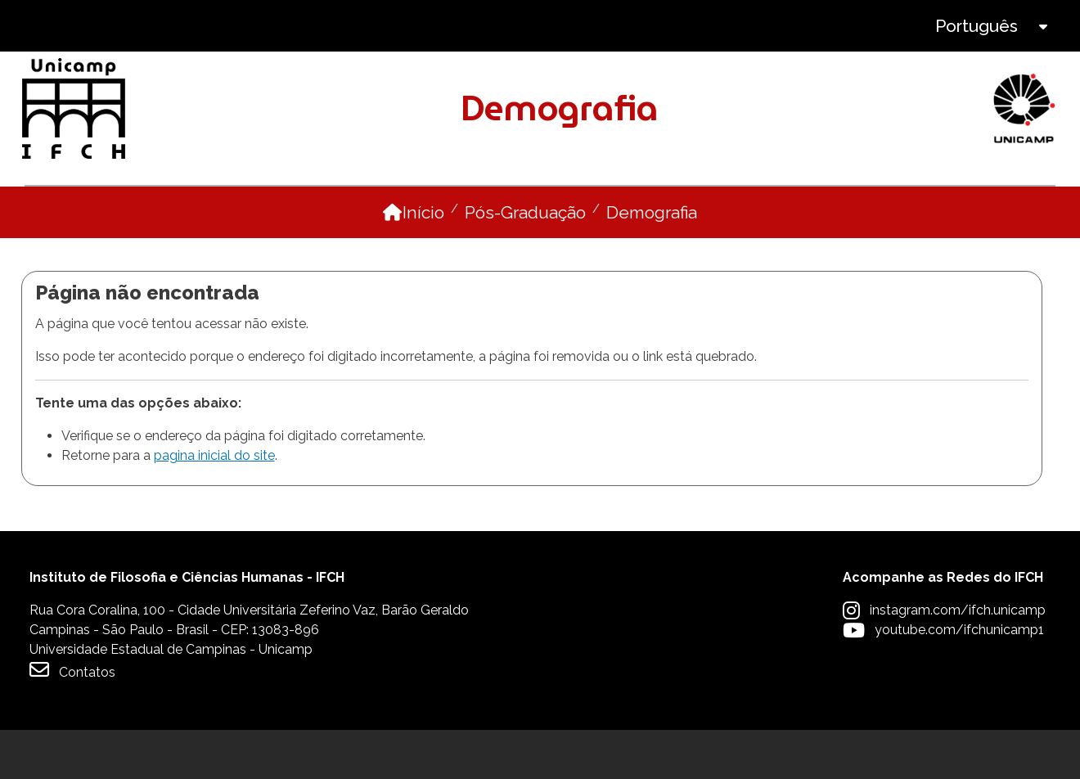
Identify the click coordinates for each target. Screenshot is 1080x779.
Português (976, 26)
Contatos (72, 719)
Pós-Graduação (525, 261)
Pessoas (245, 210)
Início (423, 261)
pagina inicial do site (214, 504)
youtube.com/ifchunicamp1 (959, 679)
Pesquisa (758, 210)
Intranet (504, 26)
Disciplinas (612, 210)
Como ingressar (424, 210)
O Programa (79, 210)
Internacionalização (957, 210)
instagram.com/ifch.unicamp (958, 659)
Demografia (651, 261)
